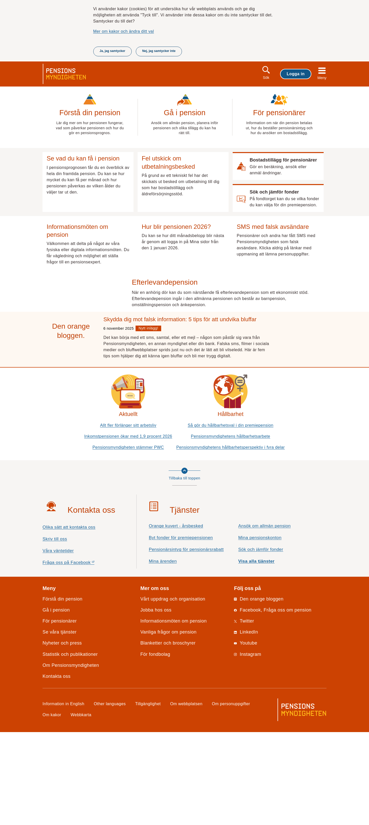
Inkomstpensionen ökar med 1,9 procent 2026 (128, 529)
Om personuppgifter (231, 796)
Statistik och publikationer (70, 746)
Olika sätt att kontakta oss (69, 620)
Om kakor (52, 807)
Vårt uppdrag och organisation (172, 691)
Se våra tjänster (60, 724)
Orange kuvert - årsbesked (176, 618)
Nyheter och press (62, 735)
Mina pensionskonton (260, 630)
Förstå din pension (63, 691)
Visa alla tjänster (256, 654)
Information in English (63, 796)
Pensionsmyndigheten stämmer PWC (128, 540)
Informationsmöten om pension (173, 713)
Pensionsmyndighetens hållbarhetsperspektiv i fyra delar (230, 540)
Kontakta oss (56, 769)
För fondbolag (155, 746)
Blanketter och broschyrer (168, 735)
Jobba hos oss (156, 702)
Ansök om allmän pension (264, 618)
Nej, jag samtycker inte (159, 51)
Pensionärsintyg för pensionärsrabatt (186, 642)
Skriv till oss (55, 631)
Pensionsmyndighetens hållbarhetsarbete (230, 529)
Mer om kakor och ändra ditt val (123, 31)
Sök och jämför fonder (260, 642)
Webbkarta (81, 807)
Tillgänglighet (148, 796)
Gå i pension (56, 702)
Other (110, 796)
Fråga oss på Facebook (77, 656)
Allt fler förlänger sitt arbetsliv (128, 518)
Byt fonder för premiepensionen (181, 630)
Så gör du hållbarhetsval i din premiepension (230, 518)
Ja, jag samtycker (112, 51)
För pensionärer (60, 713)
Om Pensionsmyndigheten (71, 757)
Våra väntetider (58, 643)
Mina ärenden (163, 654)
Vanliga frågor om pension (168, 724)
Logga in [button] (296, 73)
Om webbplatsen (186, 796)
